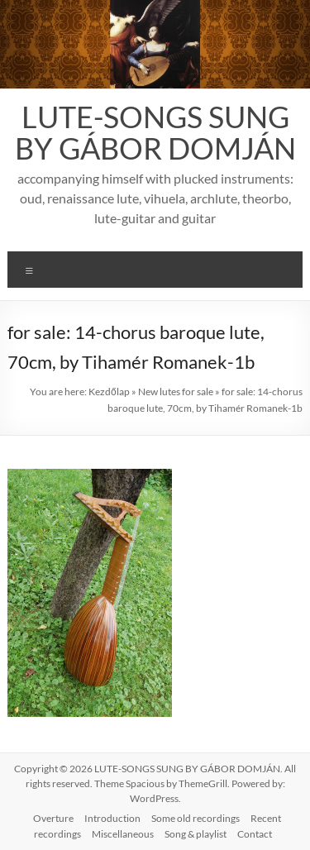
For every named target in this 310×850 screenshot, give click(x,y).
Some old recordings (195, 818)
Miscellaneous (123, 834)
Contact (254, 834)
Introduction (112, 818)
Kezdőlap (109, 391)
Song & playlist (196, 834)
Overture (53, 818)
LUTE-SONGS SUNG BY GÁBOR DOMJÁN (155, 132)
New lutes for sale (175, 391)
